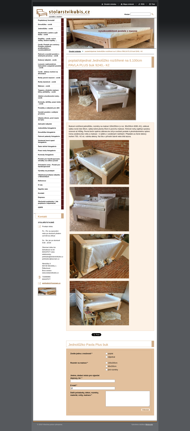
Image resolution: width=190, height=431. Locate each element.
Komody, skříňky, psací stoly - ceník (49, 103)
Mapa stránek (128, 4)
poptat (110, 354)
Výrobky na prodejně (46, 171)
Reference (42, 181)
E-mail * (73, 385)
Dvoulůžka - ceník (45, 24)
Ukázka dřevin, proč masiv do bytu (48, 119)
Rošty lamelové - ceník (47, 82)
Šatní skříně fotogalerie (47, 146)
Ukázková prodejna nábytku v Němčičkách (49, 175)
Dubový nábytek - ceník (47, 60)
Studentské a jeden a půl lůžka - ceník (47, 33)
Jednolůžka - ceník (45, 28)
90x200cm (112, 366)
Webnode (149, 424)
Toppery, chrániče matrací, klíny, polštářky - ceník (48, 91)
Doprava (41, 197)
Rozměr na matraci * (79, 363)
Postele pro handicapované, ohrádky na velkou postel (49, 159)
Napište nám (43, 189)
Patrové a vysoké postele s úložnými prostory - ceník (48, 55)
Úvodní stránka (75, 51)
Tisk (153, 4)
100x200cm (112, 363)
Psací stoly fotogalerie (47, 150)
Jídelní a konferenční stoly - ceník (49, 97)
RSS (142, 4)
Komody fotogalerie (46, 155)
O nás (40, 185)
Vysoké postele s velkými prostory (48, 113)
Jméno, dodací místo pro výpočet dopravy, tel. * (84, 376)
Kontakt (41, 193)
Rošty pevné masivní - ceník (49, 78)
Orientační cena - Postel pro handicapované (49, 165)
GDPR (40, 207)
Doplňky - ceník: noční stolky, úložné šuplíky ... (47, 39)
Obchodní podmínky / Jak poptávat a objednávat (48, 202)
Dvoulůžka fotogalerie (46, 132)
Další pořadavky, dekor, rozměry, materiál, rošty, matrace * (84, 394)
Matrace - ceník (44, 86)
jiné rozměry (113, 370)
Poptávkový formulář (46, 20)
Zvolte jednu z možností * (81, 354)
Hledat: (127, 14)
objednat (111, 357)
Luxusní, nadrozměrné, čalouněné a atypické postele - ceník (49, 66)
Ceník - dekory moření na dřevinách (48, 72)
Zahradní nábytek (45, 124)
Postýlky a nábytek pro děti (49, 108)
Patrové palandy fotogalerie (49, 136)
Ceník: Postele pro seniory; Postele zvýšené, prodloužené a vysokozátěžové (49, 47)
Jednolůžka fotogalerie (47, 128)
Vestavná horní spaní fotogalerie (46, 141)
